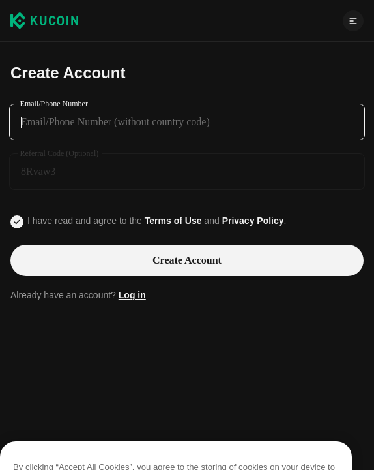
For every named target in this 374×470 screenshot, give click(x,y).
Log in (132, 295)
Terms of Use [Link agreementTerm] (173, 220)
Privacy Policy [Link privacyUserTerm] (253, 220)
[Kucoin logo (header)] (44, 20)
